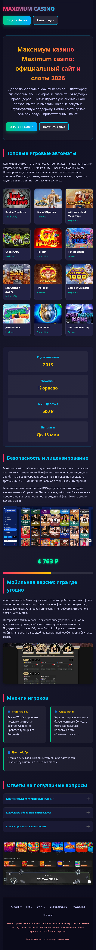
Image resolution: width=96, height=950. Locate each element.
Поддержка (78, 906)
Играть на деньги (21, 126)
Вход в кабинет (17, 20)
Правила (48, 915)
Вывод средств (58, 906)
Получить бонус (54, 127)
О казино (16, 906)
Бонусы (41, 906)
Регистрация (45, 20)
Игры (29, 906)
